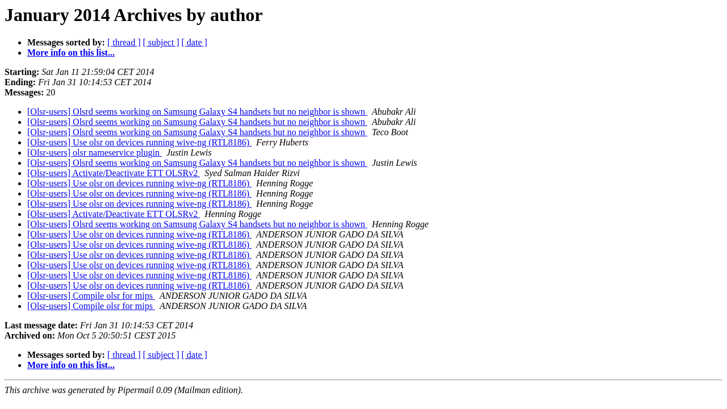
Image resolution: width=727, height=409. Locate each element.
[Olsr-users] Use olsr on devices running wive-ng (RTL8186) (139, 142)
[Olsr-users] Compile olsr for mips (91, 296)
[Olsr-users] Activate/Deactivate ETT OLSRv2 (113, 173)
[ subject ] (161, 42)
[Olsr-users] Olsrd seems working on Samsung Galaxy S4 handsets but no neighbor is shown (197, 111)
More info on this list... (71, 52)
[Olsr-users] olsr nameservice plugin (94, 152)
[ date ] (194, 42)
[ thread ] (124, 42)
